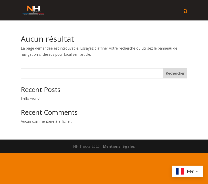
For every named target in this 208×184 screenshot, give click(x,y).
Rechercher (175, 73)
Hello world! (30, 98)
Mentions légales (119, 146)
